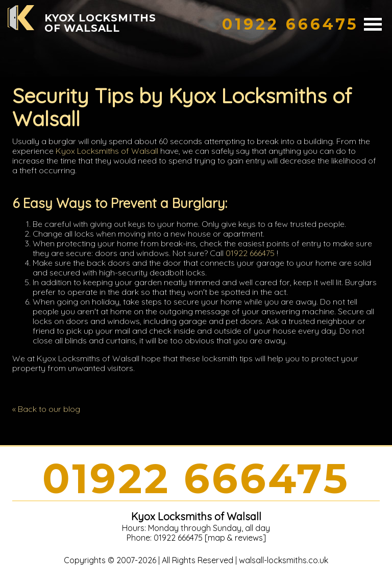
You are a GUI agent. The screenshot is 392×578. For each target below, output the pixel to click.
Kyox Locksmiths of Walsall (107, 151)
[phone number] (290, 24)
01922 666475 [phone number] (196, 478)
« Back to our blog (46, 409)
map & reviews (235, 538)
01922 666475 (250, 253)
